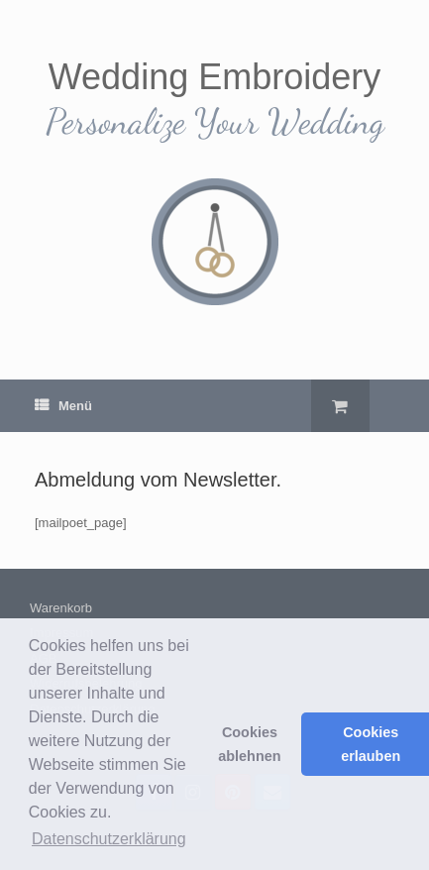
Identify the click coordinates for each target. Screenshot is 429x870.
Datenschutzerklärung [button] (109, 838)
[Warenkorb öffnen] (340, 406)
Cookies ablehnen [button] (249, 744)
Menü (63, 405)
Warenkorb (61, 607)
